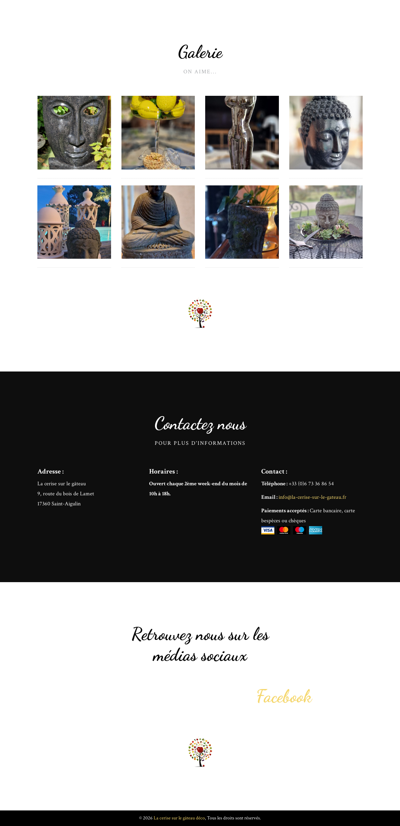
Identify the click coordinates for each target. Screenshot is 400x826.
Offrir (326, 21)
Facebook (284, 696)
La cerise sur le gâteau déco (100, 20)
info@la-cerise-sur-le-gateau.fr (312, 497)
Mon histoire (294, 21)
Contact (353, 21)
